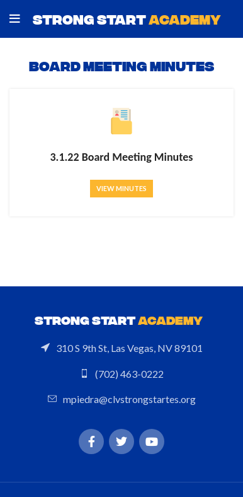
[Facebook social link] (91, 441)
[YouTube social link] (151, 441)
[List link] (121, 348)
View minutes (121, 188)
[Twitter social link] (121, 441)
